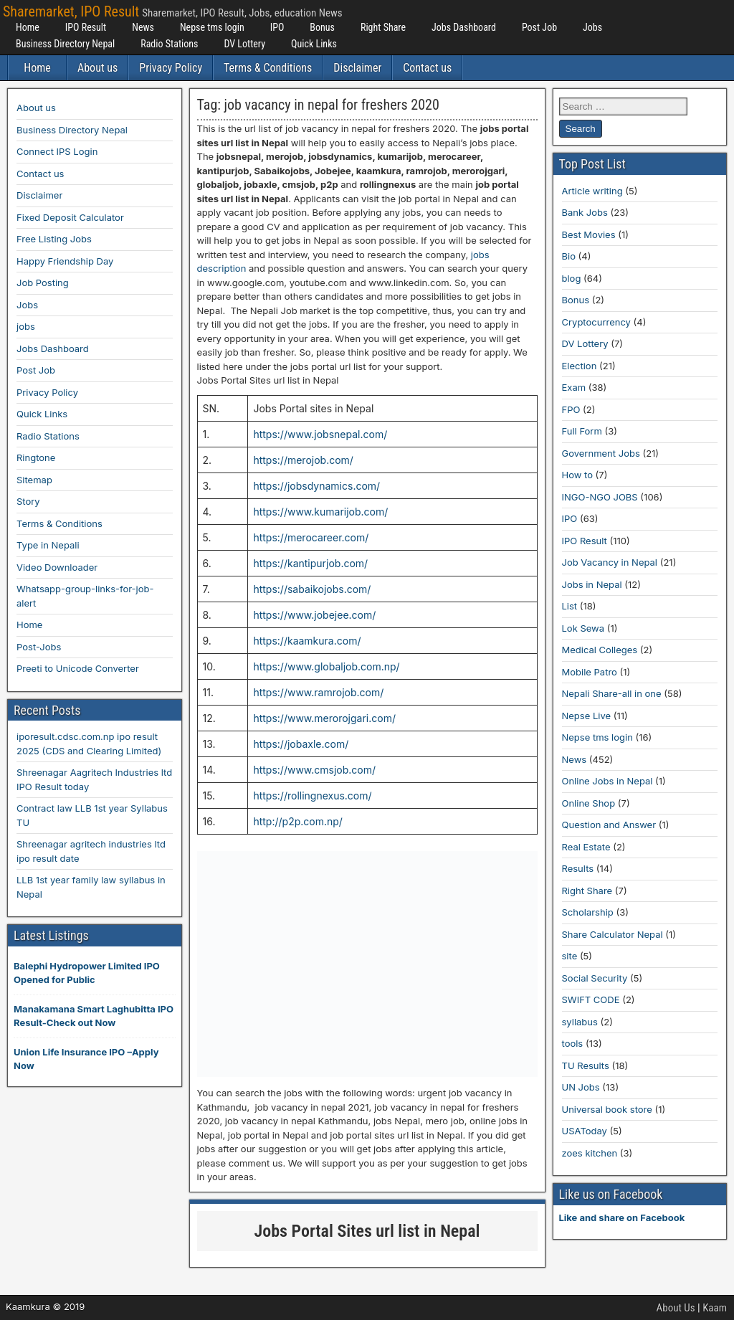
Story (28, 501)
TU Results (585, 1065)
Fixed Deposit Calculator (70, 217)
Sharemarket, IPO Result (71, 11)
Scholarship (588, 912)
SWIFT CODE (591, 999)
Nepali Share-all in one (612, 693)
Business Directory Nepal (65, 43)
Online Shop (589, 803)
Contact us (427, 68)
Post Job (539, 27)
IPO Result (85, 27)
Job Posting (42, 282)
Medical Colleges (600, 649)
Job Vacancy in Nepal (610, 562)
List (570, 606)
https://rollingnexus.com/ (312, 795)
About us (97, 68)
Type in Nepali (48, 545)
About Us (676, 1307)
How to (577, 474)
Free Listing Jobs (54, 238)
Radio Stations (169, 43)
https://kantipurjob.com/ (310, 563)
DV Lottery (244, 43)
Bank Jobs (585, 212)
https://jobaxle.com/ (300, 744)
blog (571, 278)
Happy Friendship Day (64, 261)
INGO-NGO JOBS (600, 497)
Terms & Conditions (268, 68)
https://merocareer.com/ (310, 537)
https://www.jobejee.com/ (314, 615)
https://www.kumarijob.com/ (320, 511)
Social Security (595, 978)
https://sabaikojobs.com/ (312, 589)
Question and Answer (609, 824)
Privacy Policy (170, 68)
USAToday (584, 1130)
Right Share (383, 27)
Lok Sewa (583, 628)
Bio (569, 256)
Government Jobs (601, 453)
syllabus (580, 1021)
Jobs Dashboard (464, 27)
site (570, 955)
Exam (574, 387)
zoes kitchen (590, 1153)
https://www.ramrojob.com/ (318, 692)
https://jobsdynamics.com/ (316, 486)
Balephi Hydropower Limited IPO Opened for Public (87, 973)
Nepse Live (586, 715)
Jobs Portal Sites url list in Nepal (367, 1231)
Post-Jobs (38, 646)
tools (572, 1043)
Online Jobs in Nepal (607, 781)
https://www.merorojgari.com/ (324, 718)
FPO (571, 409)
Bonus (322, 27)
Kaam (714, 1307)
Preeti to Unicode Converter (77, 668)
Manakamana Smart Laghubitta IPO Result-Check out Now (93, 1016)
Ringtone (35, 457)
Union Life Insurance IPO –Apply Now (86, 1059)
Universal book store (607, 1109)
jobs (25, 326)
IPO (277, 27)
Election (579, 365)
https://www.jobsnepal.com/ (320, 434)
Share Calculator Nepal (612, 934)
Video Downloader (56, 567)
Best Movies (589, 234)
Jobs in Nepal (592, 584)
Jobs (592, 27)
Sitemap (34, 479)
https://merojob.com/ (303, 460)
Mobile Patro (589, 672)
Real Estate (586, 847)
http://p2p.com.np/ (297, 821)
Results (578, 868)
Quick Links (314, 43)
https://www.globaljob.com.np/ (326, 666)
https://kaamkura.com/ (307, 641)
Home (27, 27)
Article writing (592, 190)
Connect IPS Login (56, 151)
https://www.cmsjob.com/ (314, 770)
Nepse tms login (212, 27)
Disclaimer (357, 68)
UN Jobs (581, 1087)
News (143, 27)
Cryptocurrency (596, 322)
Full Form (582, 431)
